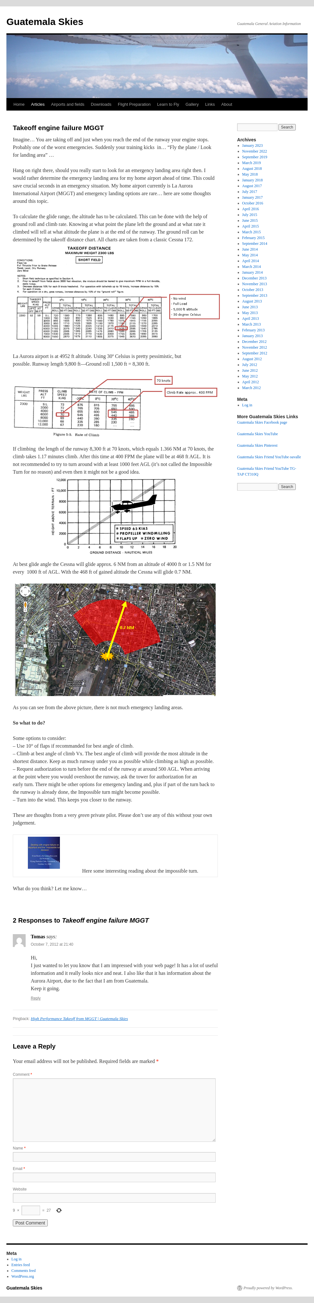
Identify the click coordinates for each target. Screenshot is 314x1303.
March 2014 (251, 266)
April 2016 (250, 209)
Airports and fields (67, 104)
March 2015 (251, 232)
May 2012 (250, 376)
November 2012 (254, 347)
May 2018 (250, 174)
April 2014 (250, 261)
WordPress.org (23, 1276)
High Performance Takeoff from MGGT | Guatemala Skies (79, 1018)
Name (19, 1148)
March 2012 (251, 388)
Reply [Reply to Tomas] (36, 998)
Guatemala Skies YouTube (257, 434)
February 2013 (253, 330)
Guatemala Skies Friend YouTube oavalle (269, 457)
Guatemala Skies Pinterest (257, 445)
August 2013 (252, 301)
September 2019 (254, 157)
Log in (247, 405)
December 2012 (254, 341)
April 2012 (250, 382)
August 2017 (252, 186)
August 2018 (252, 168)
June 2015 (250, 220)
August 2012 (252, 359)
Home (19, 104)
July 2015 (249, 214)
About (226, 104)
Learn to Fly (168, 104)
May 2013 (250, 313)
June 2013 (250, 307)
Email (19, 1168)
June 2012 (250, 370)
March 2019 (251, 163)
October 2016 (252, 203)
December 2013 (254, 278)
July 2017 (249, 191)
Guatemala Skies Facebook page (262, 422)
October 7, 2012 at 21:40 (52, 944)
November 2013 (254, 284)
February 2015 (253, 238)
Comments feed (24, 1270)
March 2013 (251, 324)
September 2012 (254, 353)
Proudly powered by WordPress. (268, 1288)
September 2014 (254, 243)
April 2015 (250, 226)
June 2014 (250, 249)
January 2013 (252, 336)
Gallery (192, 104)
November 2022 (254, 151)
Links (210, 104)
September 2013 (254, 295)
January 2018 (252, 180)
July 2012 (249, 364)
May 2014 (250, 255)
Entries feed (21, 1265)
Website (20, 1189)
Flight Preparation (134, 104)
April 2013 (250, 318)
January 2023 (252, 145)
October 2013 (252, 289)
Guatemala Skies (44, 21)
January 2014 (252, 272)
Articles (38, 104)
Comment (22, 1074)
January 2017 (252, 197)
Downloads (101, 104)
